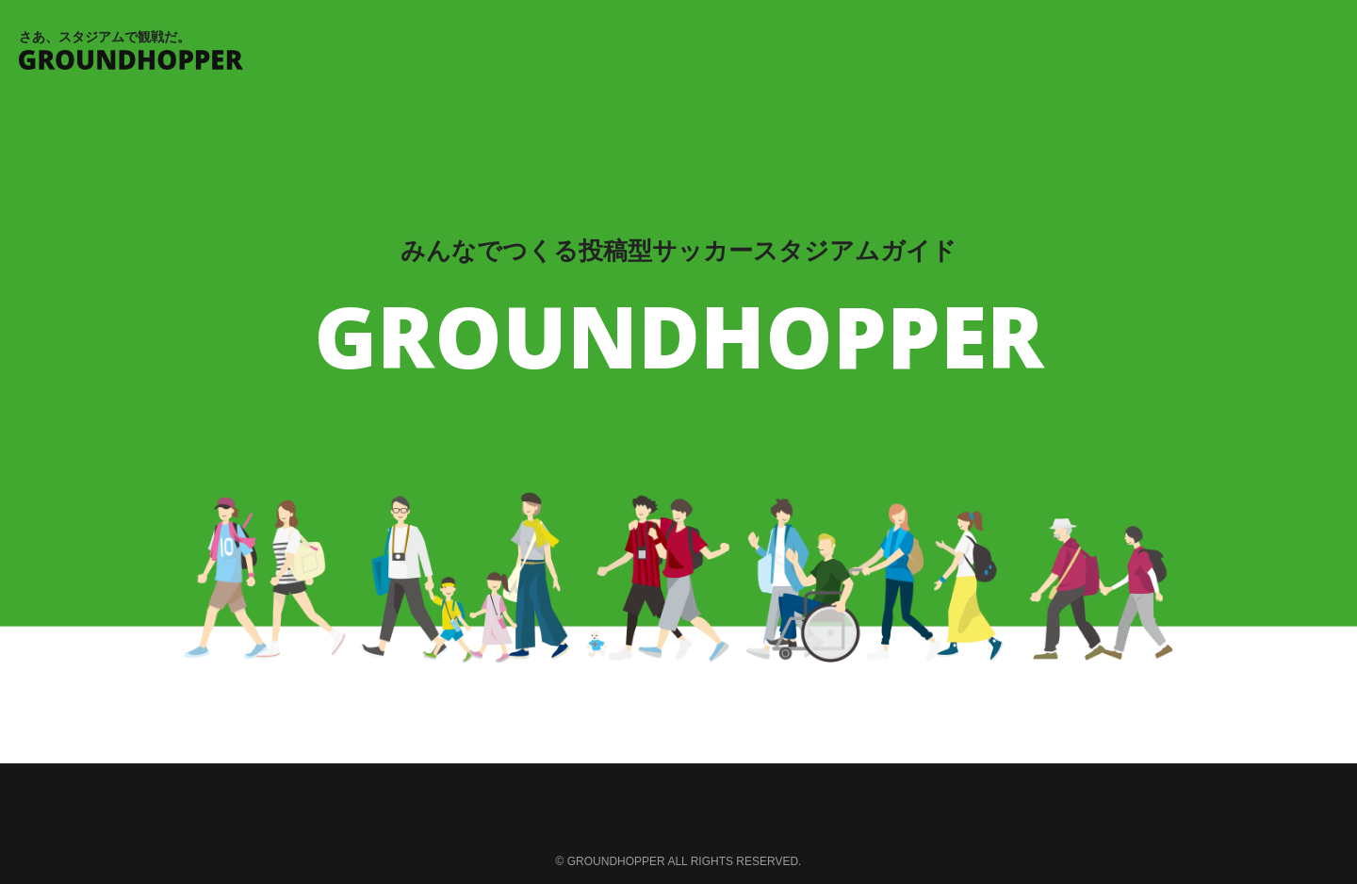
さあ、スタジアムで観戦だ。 (678, 49)
